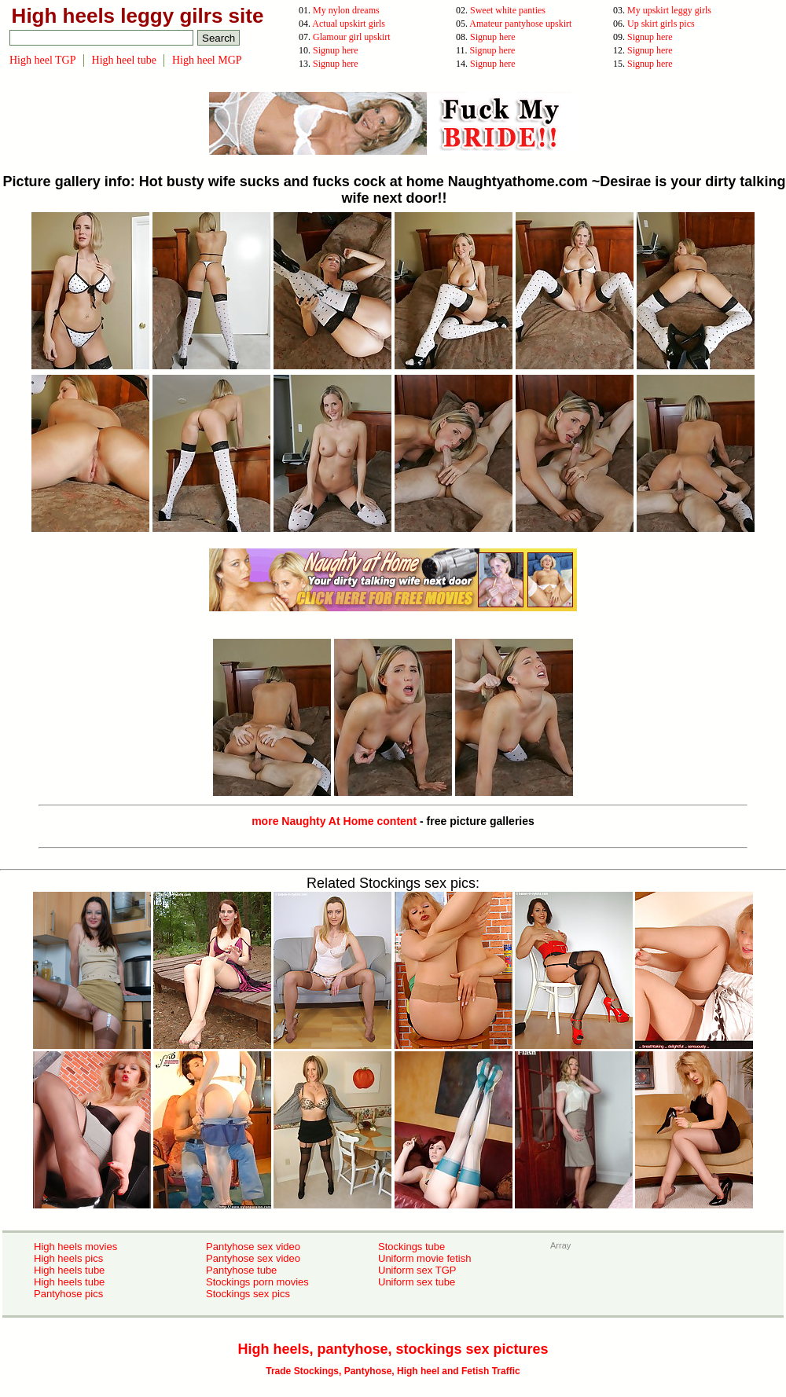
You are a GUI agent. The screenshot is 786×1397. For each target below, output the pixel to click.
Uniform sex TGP (417, 1270)
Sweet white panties (507, 10)
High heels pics (68, 1258)
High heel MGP (207, 60)
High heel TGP (42, 60)
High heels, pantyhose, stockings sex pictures (392, 1349)
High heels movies (75, 1246)
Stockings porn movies (257, 1282)
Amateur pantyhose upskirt (520, 23)
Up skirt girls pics (661, 23)
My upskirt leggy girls (669, 10)
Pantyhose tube (241, 1270)
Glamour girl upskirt (352, 36)
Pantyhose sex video (253, 1246)
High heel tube (124, 60)
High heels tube (69, 1270)
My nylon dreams (346, 10)
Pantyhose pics (68, 1294)
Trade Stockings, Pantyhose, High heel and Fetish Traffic (393, 1371)
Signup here (493, 36)
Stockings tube (411, 1246)
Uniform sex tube (416, 1282)
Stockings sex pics (248, 1294)
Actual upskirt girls (348, 23)
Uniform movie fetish (424, 1258)
